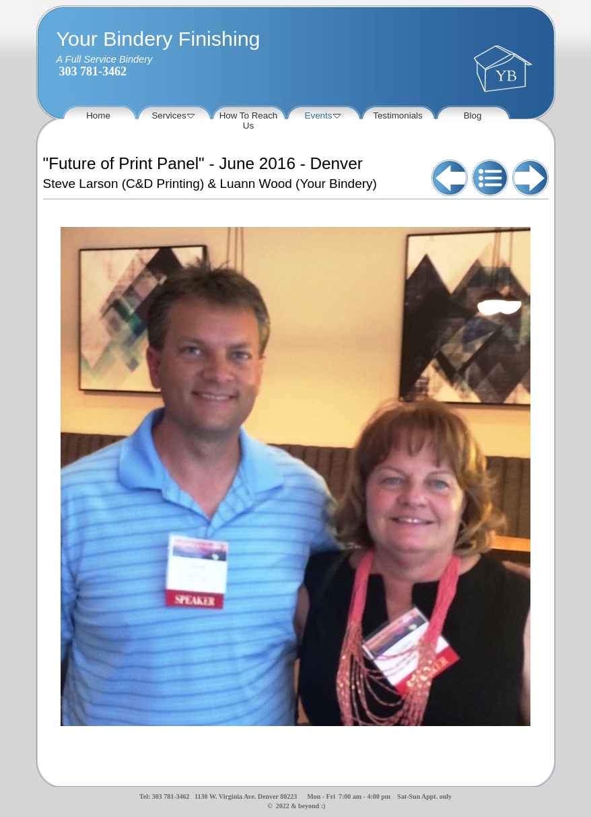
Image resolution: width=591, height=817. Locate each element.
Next (530, 178)
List (490, 178)
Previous (449, 178)
